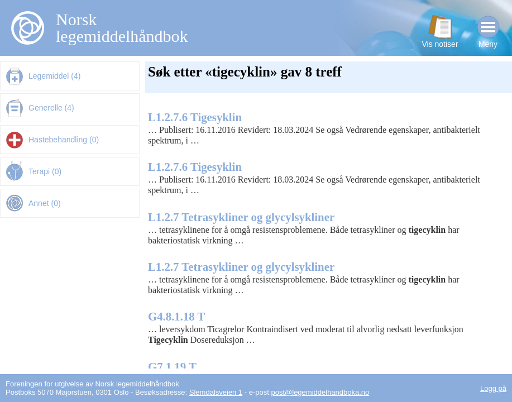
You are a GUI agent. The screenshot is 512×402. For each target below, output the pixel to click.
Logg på (493, 388)
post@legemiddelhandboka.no (320, 392)
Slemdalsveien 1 (215, 392)
